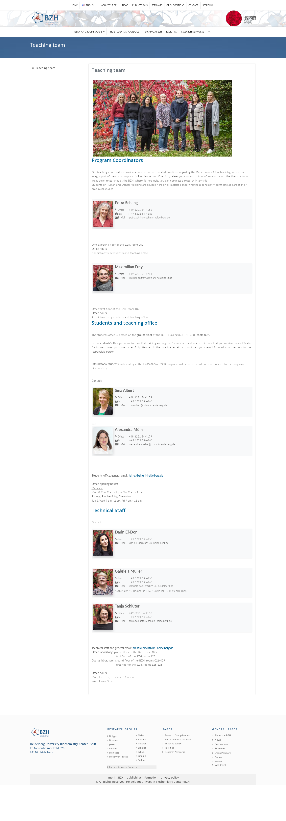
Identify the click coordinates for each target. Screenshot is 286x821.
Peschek (141, 743)
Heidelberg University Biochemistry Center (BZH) (158, 782)
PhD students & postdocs (124, 31)
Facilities (171, 31)
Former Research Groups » (122, 766)
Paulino (141, 739)
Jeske (110, 744)
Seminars (157, 5)
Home (74, 5)
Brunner (112, 740)
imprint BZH (115, 777)
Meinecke (113, 752)
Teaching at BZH (152, 31)
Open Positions (175, 5)
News (125, 5)
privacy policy (170, 777)
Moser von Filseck (117, 756)
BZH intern (219, 764)
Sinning (141, 755)
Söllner (140, 760)
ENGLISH (89, 5)
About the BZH (109, 5)
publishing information (142, 777)
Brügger (112, 735)
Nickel (140, 735)
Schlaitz (141, 747)
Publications (140, 5)
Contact (193, 5)
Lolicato (112, 748)
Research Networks (192, 31)
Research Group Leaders (88, 31)
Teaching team (43, 68)
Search (208, 5)
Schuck (140, 751)
